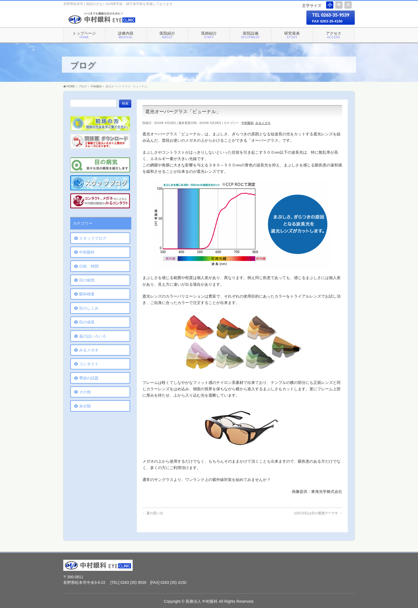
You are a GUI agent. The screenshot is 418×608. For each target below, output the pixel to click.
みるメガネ (263, 123)
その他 (85, 392)
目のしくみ (89, 308)
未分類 (85, 406)
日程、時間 (89, 266)
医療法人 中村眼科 (202, 601)
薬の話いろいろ (92, 336)
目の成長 (87, 322)
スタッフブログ (92, 238)
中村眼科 (247, 123)
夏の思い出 (152, 513)
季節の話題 (89, 378)
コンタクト (89, 364)
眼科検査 (87, 294)
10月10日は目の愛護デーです (318, 513)
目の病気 (87, 280)
